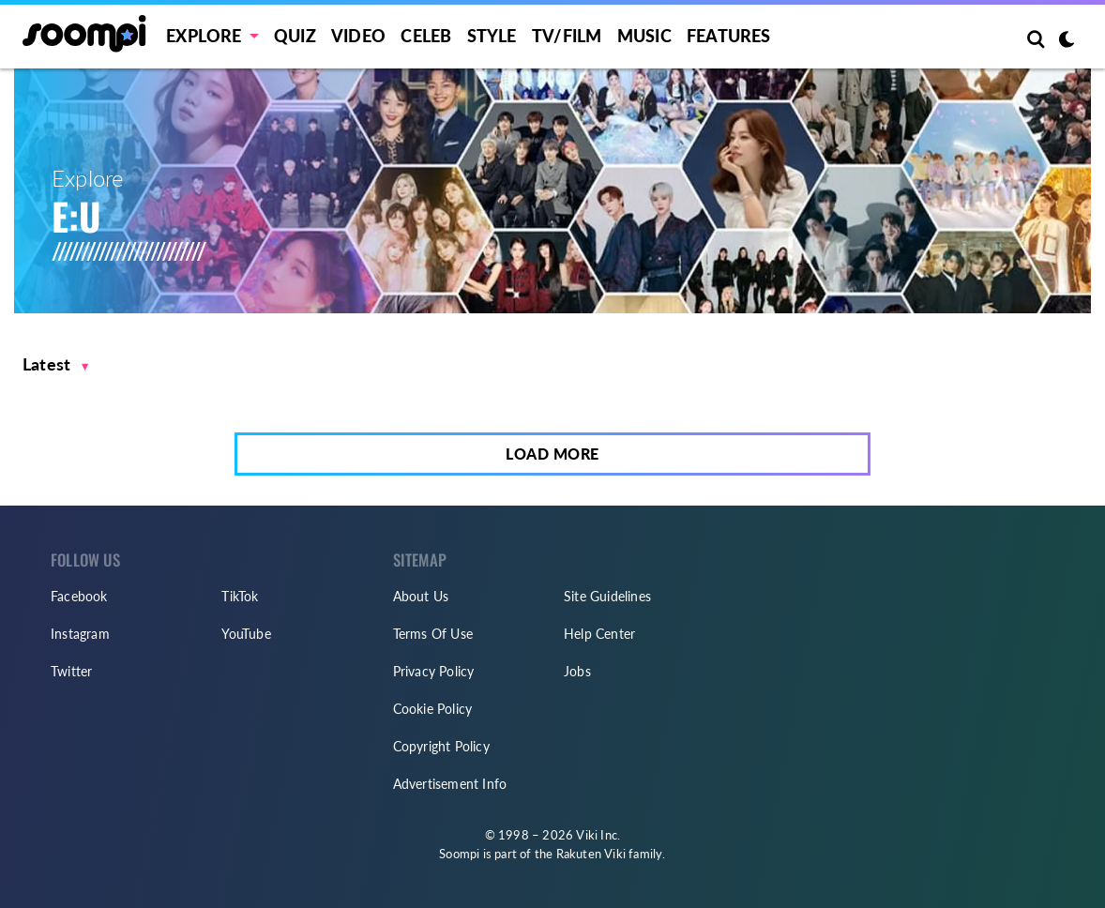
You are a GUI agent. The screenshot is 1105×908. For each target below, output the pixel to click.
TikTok (239, 596)
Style (492, 35)
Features (729, 35)
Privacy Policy (434, 671)
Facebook (79, 596)
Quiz (295, 35)
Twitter (71, 671)
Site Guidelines (607, 596)
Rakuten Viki (591, 853)
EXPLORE (203, 35)
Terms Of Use (433, 634)
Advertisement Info (450, 784)
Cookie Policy (433, 709)
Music (644, 35)
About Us (421, 596)
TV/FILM (566, 35)
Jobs (577, 671)
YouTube (245, 634)
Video (358, 35)
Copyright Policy (441, 746)
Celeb (426, 35)
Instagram (80, 634)
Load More (552, 453)
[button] (56, 364)
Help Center (599, 634)
